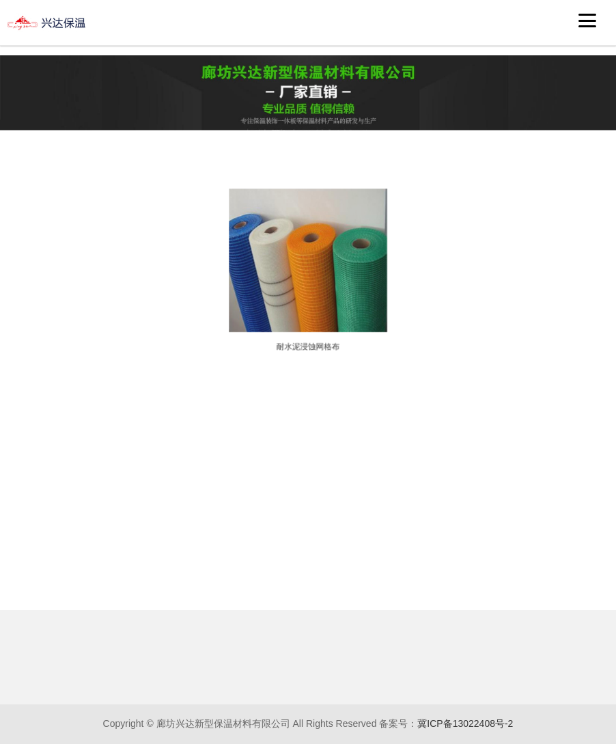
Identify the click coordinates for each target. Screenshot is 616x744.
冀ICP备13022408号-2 (465, 723)
